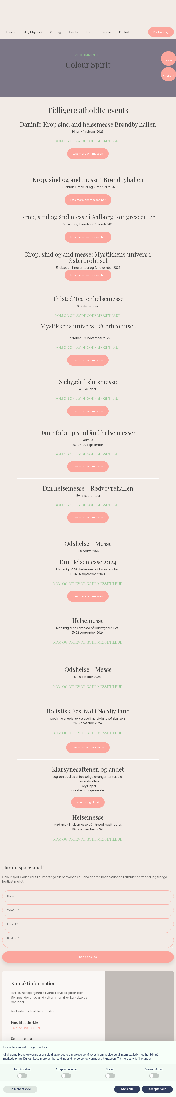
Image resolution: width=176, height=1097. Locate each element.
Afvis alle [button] (127, 1089)
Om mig (55, 32)
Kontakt (124, 32)
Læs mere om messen (88, 154)
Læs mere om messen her (88, 200)
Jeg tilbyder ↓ (33, 32)
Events (73, 32)
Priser (90, 32)
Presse (106, 32)
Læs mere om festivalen (88, 747)
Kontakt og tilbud (88, 802)
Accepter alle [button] (157, 1089)
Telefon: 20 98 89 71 (25, 1028)
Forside (11, 32)
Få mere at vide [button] (20, 1089)
